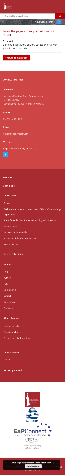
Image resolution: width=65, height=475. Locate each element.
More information (43, 463)
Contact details (11, 326)
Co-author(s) (10, 289)
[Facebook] (5, 154)
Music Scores (10, 226)
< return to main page (16, 57)
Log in (7, 359)
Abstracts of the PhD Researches (20, 238)
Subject (7, 295)
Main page (9, 185)
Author (7, 277)
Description (9, 302)
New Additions (11, 244)
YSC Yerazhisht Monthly (15, 232)
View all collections (13, 254)
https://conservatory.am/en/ (18, 148)
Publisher (8, 308)
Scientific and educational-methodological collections (30, 220)
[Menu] (61, 3)
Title (6, 271)
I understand (33, 466)
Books (7, 203)
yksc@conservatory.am (15, 133)
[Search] (60, 16)
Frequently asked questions (17, 338)
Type (6, 283)
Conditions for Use (13, 332)
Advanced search (44, 21)
